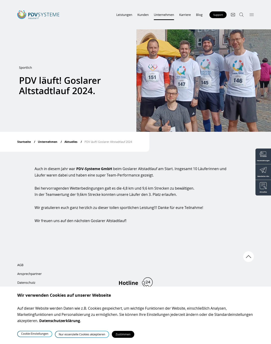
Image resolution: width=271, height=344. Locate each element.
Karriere (185, 14)
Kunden (143, 14)
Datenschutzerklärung (59, 320)
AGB (20, 265)
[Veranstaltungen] (263, 156)
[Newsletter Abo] (263, 172)
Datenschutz (26, 282)
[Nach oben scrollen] (248, 256)
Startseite (24, 142)
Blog (199, 14)
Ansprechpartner (29, 274)
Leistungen (124, 14)
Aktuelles (70, 142)
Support (218, 14)
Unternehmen (164, 14)
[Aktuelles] (263, 188)
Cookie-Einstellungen (34, 334)
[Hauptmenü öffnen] (252, 15)
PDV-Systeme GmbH (94, 168)
